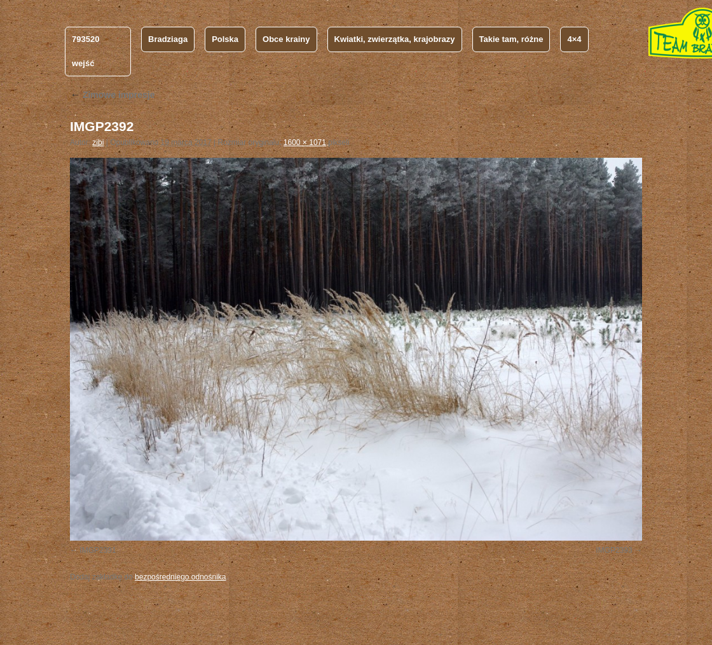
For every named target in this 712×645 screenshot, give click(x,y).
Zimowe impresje (112, 95)
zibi (98, 142)
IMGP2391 (97, 550)
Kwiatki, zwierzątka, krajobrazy (394, 39)
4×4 (574, 39)
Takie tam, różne (511, 39)
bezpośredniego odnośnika (180, 576)
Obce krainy (286, 39)
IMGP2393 (614, 550)
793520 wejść (85, 51)
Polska (225, 39)
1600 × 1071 (305, 142)
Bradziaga (168, 39)
